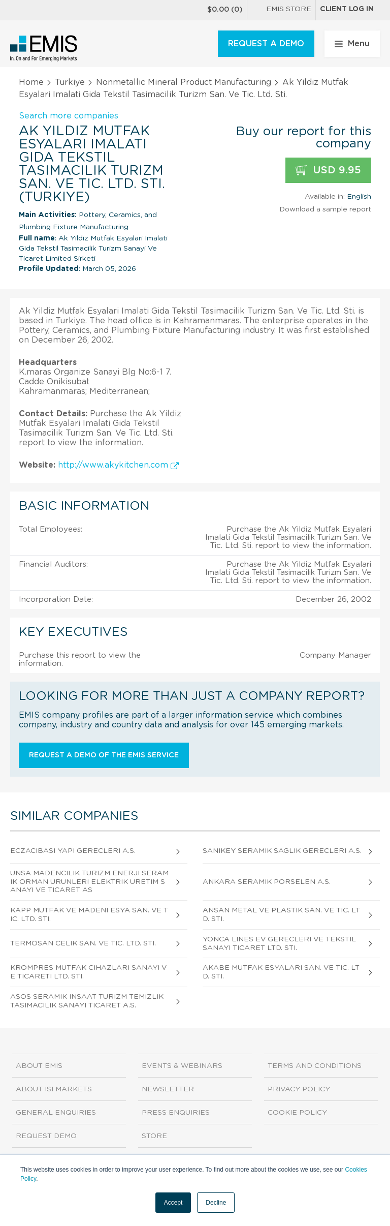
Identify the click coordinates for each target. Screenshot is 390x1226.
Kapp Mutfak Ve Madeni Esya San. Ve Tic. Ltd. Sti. (89, 915)
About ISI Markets (54, 1089)
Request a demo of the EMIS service (104, 755)
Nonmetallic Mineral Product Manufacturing (183, 82)
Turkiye (70, 82)
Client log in (347, 9)
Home (31, 82)
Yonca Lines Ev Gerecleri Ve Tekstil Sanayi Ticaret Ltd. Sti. (279, 944)
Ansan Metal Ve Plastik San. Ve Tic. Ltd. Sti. (281, 915)
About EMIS (39, 1065)
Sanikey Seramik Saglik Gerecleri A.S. (282, 850)
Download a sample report (325, 209)
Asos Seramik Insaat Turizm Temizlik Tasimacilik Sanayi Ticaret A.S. (87, 1001)
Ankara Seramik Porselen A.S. (267, 881)
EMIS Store (281, 10)
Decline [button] (216, 1202)
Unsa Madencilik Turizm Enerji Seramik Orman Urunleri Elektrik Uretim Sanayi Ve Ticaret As (89, 882)
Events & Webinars (182, 1065)
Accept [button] (173, 1202)
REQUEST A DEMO (266, 44)
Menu (352, 44)
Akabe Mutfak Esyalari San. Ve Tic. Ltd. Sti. (281, 972)
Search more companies (68, 116)
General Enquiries (56, 1112)
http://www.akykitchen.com (118, 465)
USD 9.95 (328, 170)
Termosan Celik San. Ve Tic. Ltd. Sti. (83, 943)
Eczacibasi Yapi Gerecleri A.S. (73, 850)
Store (154, 1136)
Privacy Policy (299, 1089)
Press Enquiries (176, 1112)
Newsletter (168, 1089)
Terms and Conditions (315, 1065)
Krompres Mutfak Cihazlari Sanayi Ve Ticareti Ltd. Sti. (88, 972)
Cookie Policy (297, 1112)
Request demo (46, 1136)
